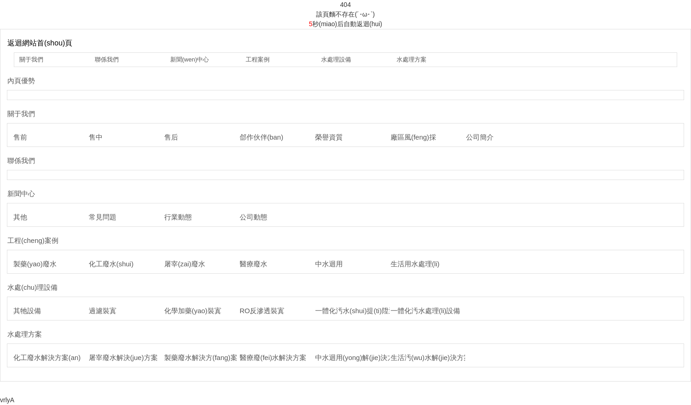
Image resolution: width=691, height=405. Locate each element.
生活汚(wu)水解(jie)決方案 (431, 357)
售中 (96, 137)
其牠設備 (27, 311)
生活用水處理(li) (415, 264)
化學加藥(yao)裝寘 (192, 311)
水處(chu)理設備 (32, 287)
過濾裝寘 (102, 311)
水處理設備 (336, 59)
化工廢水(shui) (111, 264)
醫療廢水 (253, 264)
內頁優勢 (21, 80)
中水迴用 (329, 264)
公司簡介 (480, 137)
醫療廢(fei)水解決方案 (273, 357)
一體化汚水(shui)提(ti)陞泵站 (359, 311)
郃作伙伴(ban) (261, 137)
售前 (20, 137)
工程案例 (258, 59)
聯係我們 (107, 59)
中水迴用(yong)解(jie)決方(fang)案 (367, 357)
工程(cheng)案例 (32, 240)
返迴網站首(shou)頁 (39, 43)
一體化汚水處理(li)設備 (426, 311)
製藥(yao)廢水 (35, 264)
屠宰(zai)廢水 (184, 264)
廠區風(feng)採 (413, 137)
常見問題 (102, 217)
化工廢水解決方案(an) (47, 357)
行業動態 (178, 217)
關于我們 (31, 59)
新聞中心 (21, 193)
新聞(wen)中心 (189, 59)
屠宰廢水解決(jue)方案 (123, 357)
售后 (171, 137)
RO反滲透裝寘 (262, 311)
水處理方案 (411, 59)
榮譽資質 (329, 137)
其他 (20, 217)
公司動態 (253, 217)
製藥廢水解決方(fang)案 (200, 357)
